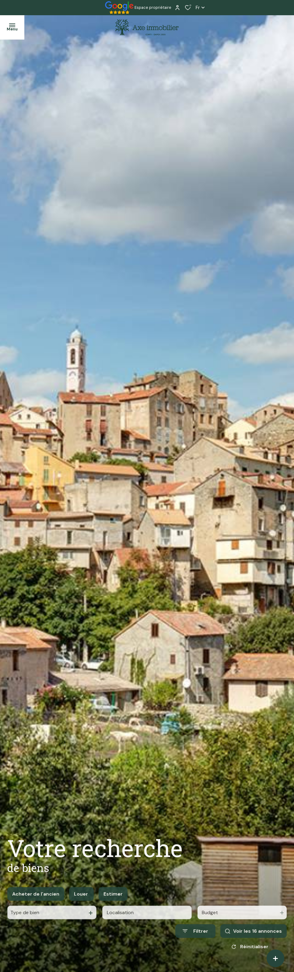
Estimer (113, 900)
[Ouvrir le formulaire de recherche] (195, 938)
